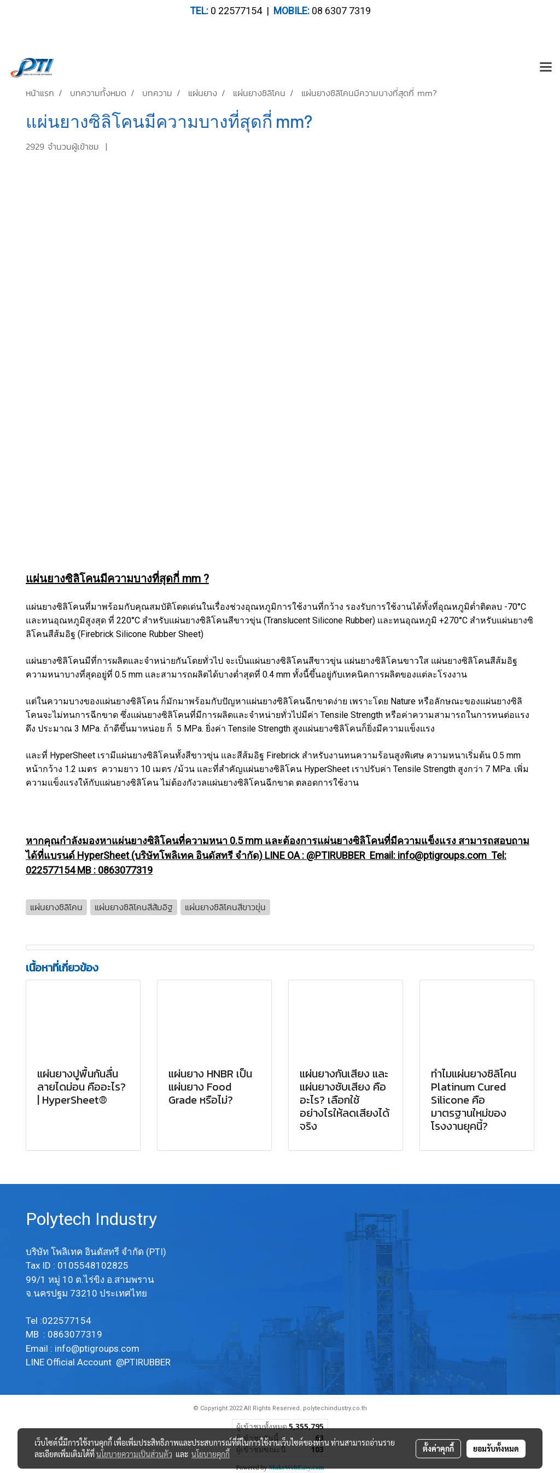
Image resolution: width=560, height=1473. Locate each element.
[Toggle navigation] (546, 68)
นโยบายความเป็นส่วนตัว (134, 1454)
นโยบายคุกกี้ (210, 1454)
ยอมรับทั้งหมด (496, 1448)
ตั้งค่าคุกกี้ (438, 1448)
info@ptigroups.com (98, 1348)
